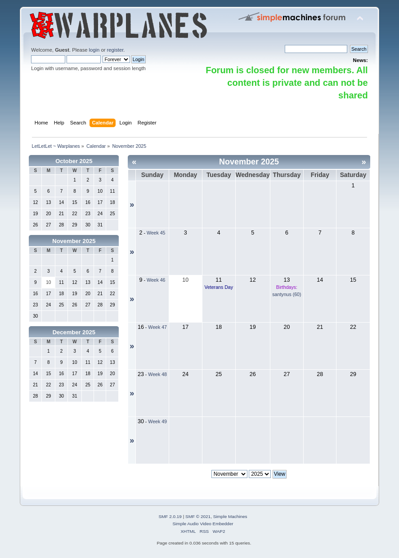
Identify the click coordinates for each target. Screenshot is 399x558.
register (115, 50)
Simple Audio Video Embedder (202, 523)
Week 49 (157, 421)
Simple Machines (230, 516)
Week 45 (156, 232)
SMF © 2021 (198, 516)
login (94, 50)
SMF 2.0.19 (170, 516)
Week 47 (157, 327)
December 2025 (74, 332)
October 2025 (73, 161)
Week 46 (156, 280)
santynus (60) (286, 294)
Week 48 (157, 374)
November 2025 (73, 241)
